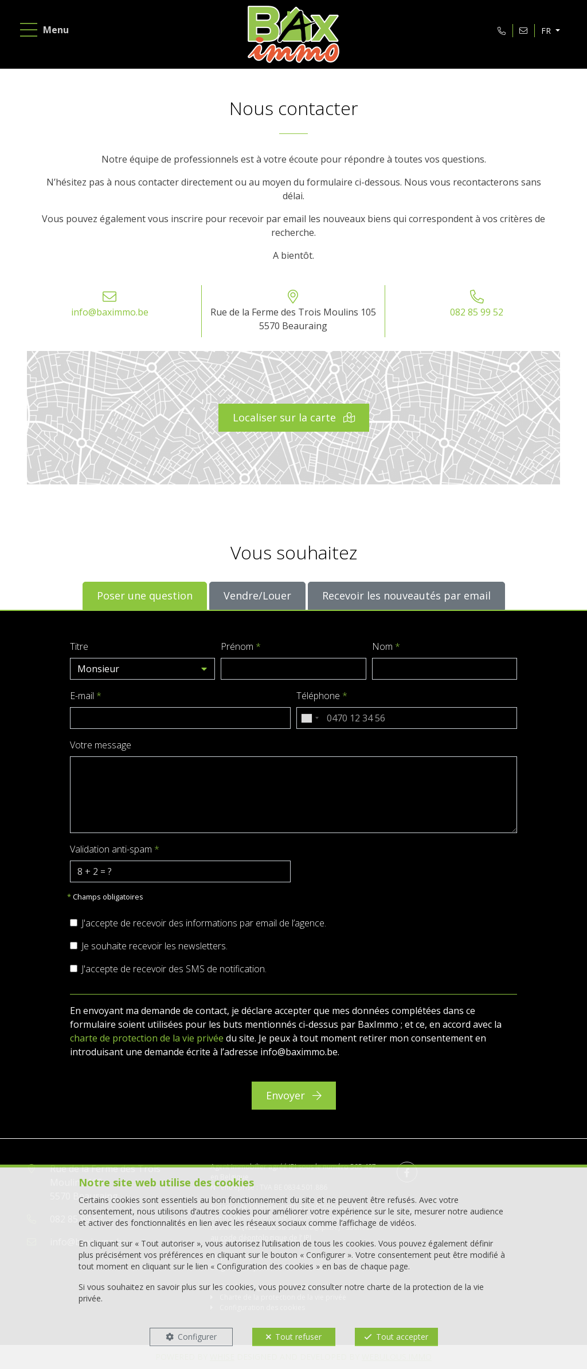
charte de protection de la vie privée (147, 1038)
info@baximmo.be (109, 312)
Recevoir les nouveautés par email (406, 595)
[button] (142, 669)
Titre (79, 646)
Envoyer (294, 1095)
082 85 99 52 (476, 312)
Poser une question (145, 595)
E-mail (85, 695)
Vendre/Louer (257, 595)
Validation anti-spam (114, 849)
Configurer (197, 1336)
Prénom (241, 646)
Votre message (100, 745)
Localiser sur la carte (294, 417)
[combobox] (309, 718)
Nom (386, 646)
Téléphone (321, 695)
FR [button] (547, 30)
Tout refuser (298, 1336)
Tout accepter (402, 1336)
